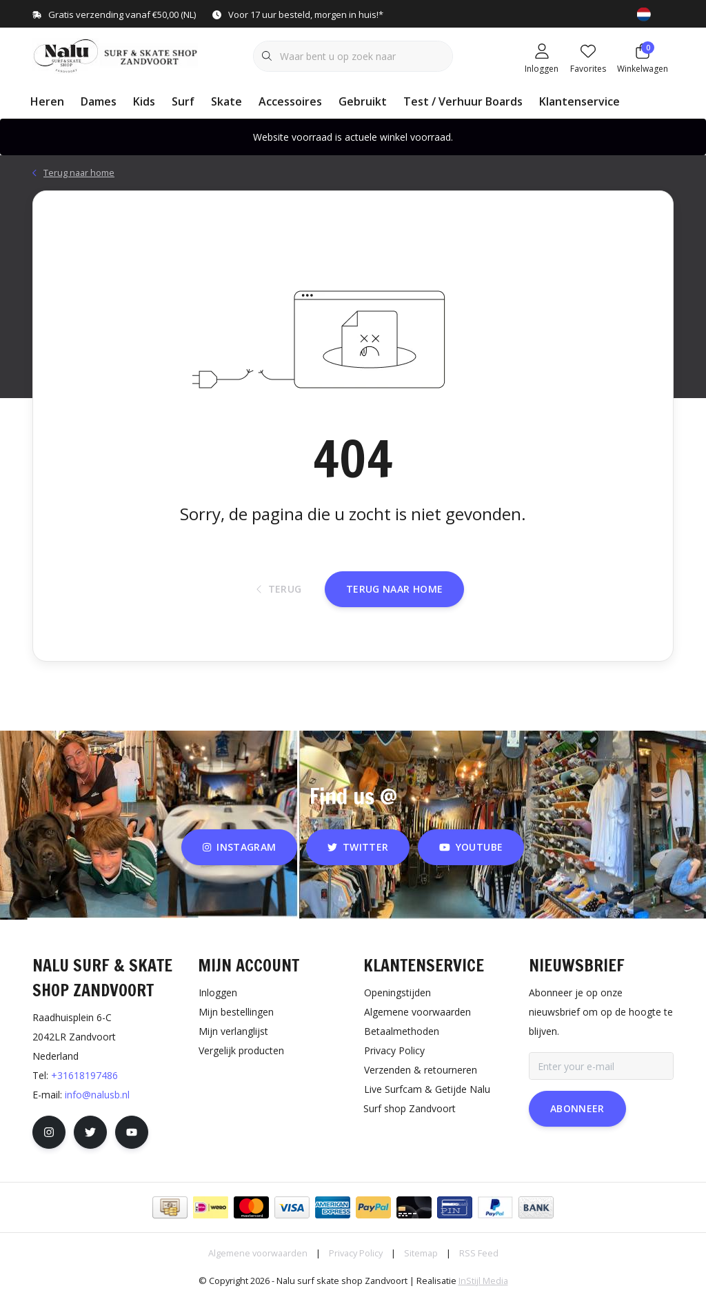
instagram (239, 852)
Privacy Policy (356, 1258)
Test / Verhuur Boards (463, 101)
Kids (144, 101)
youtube (471, 852)
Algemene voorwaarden (257, 1258)
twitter (357, 852)
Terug (279, 593)
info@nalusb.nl (97, 1100)
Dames (99, 101)
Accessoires (290, 101)
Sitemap (421, 1258)
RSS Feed (478, 1258)
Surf (183, 101)
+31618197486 (84, 1080)
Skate (226, 101)
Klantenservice (579, 101)
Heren (47, 101)
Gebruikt (363, 101)
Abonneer (577, 1113)
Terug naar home (394, 593)
